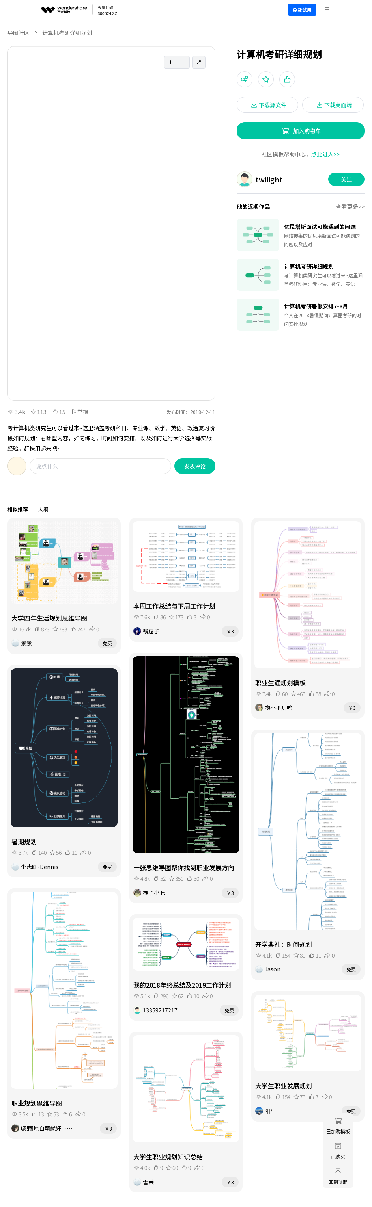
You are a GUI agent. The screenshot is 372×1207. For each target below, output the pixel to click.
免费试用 (302, 9)
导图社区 (18, 33)
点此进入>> (325, 154)
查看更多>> (350, 206)
